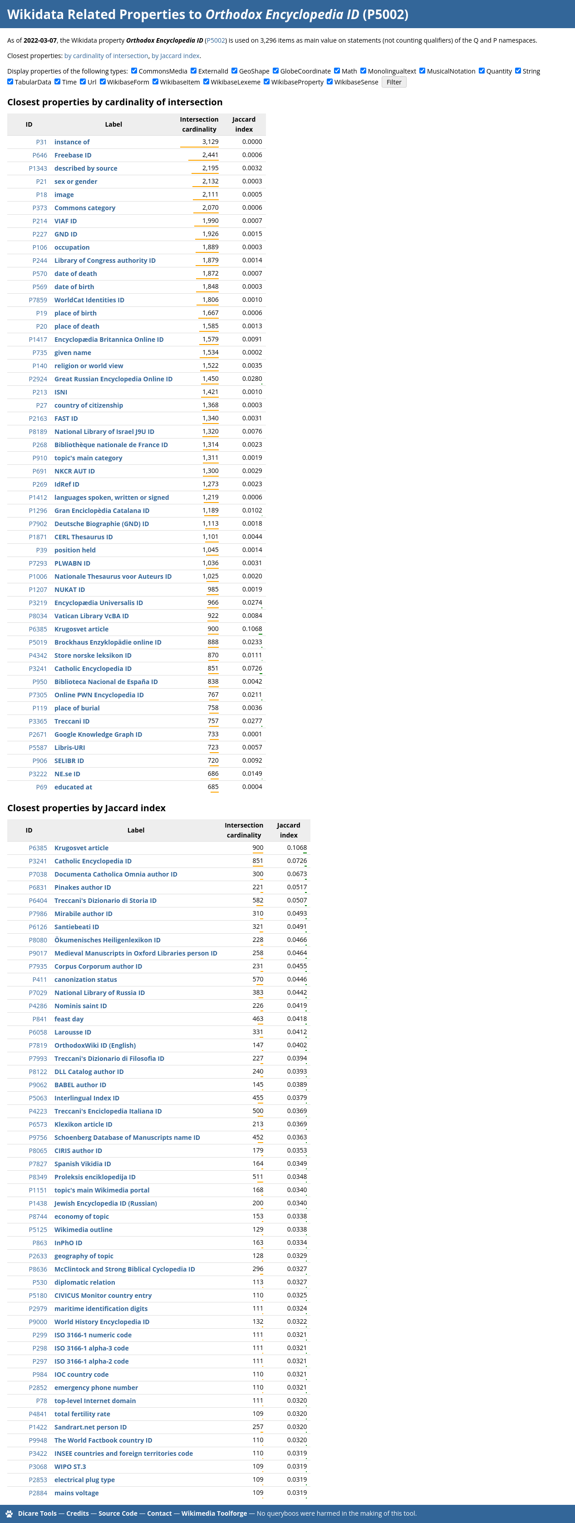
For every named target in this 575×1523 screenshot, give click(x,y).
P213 (40, 392)
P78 (41, 1400)
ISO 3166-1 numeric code (93, 1335)
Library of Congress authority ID (105, 260)
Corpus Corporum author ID (98, 966)
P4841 (38, 1414)
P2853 (38, 1479)
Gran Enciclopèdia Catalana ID (102, 510)
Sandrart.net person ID (90, 1427)
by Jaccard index (176, 55)
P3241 (38, 668)
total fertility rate (82, 1414)
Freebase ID (73, 155)
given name (72, 352)
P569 (40, 286)
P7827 (38, 1163)
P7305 (38, 694)
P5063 (38, 1098)
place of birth (75, 313)
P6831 (38, 887)
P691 (40, 471)
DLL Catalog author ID (89, 1071)
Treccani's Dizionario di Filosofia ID (109, 1058)
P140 (40, 365)
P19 (41, 313)
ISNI (60, 392)
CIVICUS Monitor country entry (103, 1295)
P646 (40, 155)
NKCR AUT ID (74, 471)
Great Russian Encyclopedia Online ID (113, 379)
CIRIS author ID (78, 1150)
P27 (41, 405)
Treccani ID (72, 721)
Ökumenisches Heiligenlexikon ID (107, 940)
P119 (40, 708)
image (64, 194)
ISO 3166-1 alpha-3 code (91, 1348)
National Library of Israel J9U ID (104, 431)
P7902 (38, 523)
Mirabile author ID (83, 913)
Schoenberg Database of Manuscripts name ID (127, 1137)
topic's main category (88, 457)
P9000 (38, 1321)
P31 (41, 142)
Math (349, 71)
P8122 (38, 1071)
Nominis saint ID (80, 1005)
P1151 (38, 1190)
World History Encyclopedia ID (102, 1321)
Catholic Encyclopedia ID (93, 668)
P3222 (38, 773)
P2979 (38, 1308)
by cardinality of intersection (106, 55)
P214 (40, 221)
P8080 (38, 940)
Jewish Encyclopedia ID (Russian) (105, 1203)
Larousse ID (72, 1032)
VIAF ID (65, 221)
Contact (159, 1513)
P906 (40, 760)
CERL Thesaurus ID (83, 536)
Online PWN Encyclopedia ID (99, 694)
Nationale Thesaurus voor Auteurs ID (113, 576)
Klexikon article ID (83, 1124)
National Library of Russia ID (99, 992)
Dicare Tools (37, 1513)
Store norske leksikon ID (93, 655)
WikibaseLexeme (235, 82)
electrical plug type (84, 1479)
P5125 (38, 1229)
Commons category (84, 207)
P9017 (38, 953)
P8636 (38, 1269)
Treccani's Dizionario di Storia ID (105, 900)
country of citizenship (88, 405)
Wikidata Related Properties (96, 14)
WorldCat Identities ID (89, 300)
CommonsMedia (163, 71)
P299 (40, 1335)
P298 (40, 1348)
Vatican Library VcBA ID (91, 615)
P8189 (38, 431)
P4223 (38, 1111)
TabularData (33, 82)
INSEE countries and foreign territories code (123, 1453)
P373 (40, 207)
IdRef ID (66, 484)
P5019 (38, 642)
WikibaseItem (180, 82)
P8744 (38, 1216)
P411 (40, 979)
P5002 (215, 40)
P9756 (38, 1137)
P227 (40, 234)
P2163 (38, 418)
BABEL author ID (80, 1084)
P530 (40, 1282)
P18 (41, 194)
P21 (41, 181)
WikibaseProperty (297, 82)
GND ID (66, 234)
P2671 (38, 734)
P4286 (38, 1005)
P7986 (38, 913)
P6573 (38, 1124)
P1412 (38, 497)
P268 (40, 444)
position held (75, 550)
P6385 (38, 629)
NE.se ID (67, 773)
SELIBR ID (69, 760)
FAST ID (66, 418)
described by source (86, 168)
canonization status (85, 979)
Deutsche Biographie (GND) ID (101, 523)
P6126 (38, 926)
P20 (41, 326)
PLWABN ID (72, 563)
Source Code (118, 1513)
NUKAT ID (69, 589)
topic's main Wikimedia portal (101, 1190)
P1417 (38, 339)
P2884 (38, 1492)
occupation (72, 247)
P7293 (38, 563)
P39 (41, 550)
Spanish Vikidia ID (82, 1163)
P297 (40, 1361)
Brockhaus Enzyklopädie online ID (108, 642)
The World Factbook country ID (103, 1440)
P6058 (38, 1032)
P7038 (38, 874)
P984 (40, 1374)
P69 (41, 787)
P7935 (38, 966)
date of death (75, 273)
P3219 (38, 602)
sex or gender (76, 181)
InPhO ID (68, 1242)
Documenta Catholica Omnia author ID (115, 874)
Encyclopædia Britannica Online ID (109, 339)
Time (69, 82)
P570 (40, 273)
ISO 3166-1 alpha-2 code (91, 1361)
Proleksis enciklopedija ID (95, 1177)
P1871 (38, 536)
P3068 (38, 1466)
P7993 (38, 1058)
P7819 (38, 1045)
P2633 (38, 1256)
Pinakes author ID (82, 887)
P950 (40, 681)
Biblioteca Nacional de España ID (106, 681)
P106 (40, 247)
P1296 (38, 510)
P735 (40, 352)
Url (92, 82)
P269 (40, 484)
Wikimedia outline (83, 1229)
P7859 (38, 300)
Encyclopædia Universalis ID (98, 602)
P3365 (38, 721)
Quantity (499, 71)
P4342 (38, 655)
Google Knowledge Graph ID (98, 734)
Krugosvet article (81, 629)
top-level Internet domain (95, 1400)
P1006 (38, 576)
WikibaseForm (128, 82)
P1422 (38, 1427)
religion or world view (88, 365)
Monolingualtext (392, 71)
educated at (73, 787)
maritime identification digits (100, 1308)
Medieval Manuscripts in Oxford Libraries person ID (135, 953)
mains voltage (76, 1492)
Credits (77, 1513)
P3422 (38, 1453)
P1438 (38, 1203)
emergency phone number (96, 1387)
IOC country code (81, 1374)
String (531, 71)
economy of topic (81, 1216)
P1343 (38, 168)
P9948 (38, 1440)
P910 (40, 457)
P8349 (38, 1177)
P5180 (38, 1295)
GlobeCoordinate (305, 71)
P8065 (38, 1150)
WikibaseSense (356, 82)
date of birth (74, 286)
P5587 (38, 747)
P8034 (38, 615)
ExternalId (213, 71)
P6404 (38, 900)
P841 (40, 1019)
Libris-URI (69, 747)
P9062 (38, 1084)
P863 (40, 1242)
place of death (76, 326)
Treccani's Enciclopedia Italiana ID (108, 1111)
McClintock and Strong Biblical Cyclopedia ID (124, 1269)
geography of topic (83, 1256)
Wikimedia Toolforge (214, 1513)
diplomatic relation (84, 1282)
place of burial (77, 708)
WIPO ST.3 (70, 1466)
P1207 (38, 589)
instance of (71, 142)
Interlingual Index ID (86, 1098)
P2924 (38, 379)
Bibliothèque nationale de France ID (111, 444)
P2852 (38, 1387)
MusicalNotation (451, 71)
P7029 (38, 992)
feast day (69, 1019)
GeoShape (254, 71)
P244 (40, 260)
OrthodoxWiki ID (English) (95, 1045)
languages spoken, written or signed (111, 497)
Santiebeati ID (76, 926)
